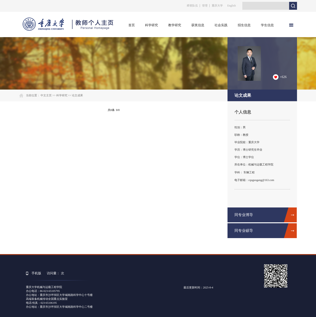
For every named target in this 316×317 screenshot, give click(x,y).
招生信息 (244, 25)
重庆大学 (217, 5)
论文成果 (77, 95)
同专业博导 (243, 215)
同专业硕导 (243, 231)
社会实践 (221, 25)
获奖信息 (197, 25)
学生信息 (267, 25)
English (231, 5)
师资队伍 (192, 5)
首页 (131, 25)
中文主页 (46, 95)
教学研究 (174, 25)
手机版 (36, 273)
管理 (205, 5)
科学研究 (151, 25)
